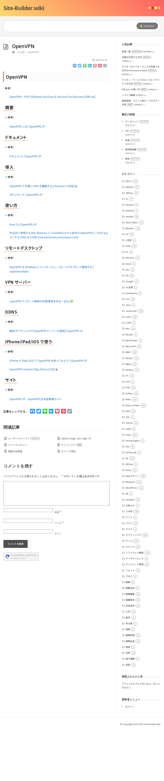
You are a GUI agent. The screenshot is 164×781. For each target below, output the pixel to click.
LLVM (128, 374)
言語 (128, 704)
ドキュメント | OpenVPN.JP (25, 208)
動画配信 (130, 651)
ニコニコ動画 (128, 146)
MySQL (129, 409)
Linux (128, 368)
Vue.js (129, 521)
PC (127, 427)
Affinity (129, 244)
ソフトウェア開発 (135, 604)
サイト (58, 585)
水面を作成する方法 (136, 108)
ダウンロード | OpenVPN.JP (25, 246)
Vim (127, 498)
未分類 (129, 675)
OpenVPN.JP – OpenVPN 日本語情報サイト (35, 450)
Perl (128, 433)
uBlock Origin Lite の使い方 (76, 490)
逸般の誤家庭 (15, 502)
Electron (130, 309)
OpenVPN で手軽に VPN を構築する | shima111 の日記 (43, 237)
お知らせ (130, 557)
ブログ (129, 627)
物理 (128, 681)
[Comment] (56, 545)
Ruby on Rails (132, 457)
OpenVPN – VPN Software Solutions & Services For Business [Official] (52, 148)
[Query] (66, 26)
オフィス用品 (68, 502)
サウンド (130, 598)
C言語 (129, 291)
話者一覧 (132, 103)
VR (127, 510)
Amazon (130, 256)
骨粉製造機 (135, 201)
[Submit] (147, 26)
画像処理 (130, 686)
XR (127, 545)
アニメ (129, 568)
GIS (127, 321)
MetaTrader (132, 392)
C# (127, 285)
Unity (128, 486)
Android (130, 262)
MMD (128, 403)
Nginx (128, 415)
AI (127, 250)
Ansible (129, 268)
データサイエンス (135, 610)
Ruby (128, 450)
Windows (130, 533)
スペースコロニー (17, 496)
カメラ (129, 580)
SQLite (129, 474)
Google (129, 333)
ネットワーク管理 (135, 616)
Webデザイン (132, 527)
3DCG (128, 232)
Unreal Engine (133, 492)
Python (129, 445)
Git (127, 327)
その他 (21, 103)
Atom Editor (132, 274)
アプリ (129, 574)
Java (128, 356)
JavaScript (131, 362)
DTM (128, 297)
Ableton (130, 238)
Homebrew (131, 344)
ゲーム (129, 592)
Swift (128, 480)
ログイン (129, 758)
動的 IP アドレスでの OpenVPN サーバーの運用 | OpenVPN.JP (46, 382)
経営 (128, 698)
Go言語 (129, 339)
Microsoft (131, 397)
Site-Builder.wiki (23, 8)
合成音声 (130, 657)
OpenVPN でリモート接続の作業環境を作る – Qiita (41, 353)
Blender (130, 280)
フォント (130, 622)
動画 (128, 633)
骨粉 (132, 210)
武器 (132, 191)
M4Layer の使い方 (134, 141)
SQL (128, 468)
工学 (128, 663)
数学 (128, 669)
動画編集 (130, 645)
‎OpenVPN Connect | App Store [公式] (33, 421)
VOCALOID (131, 504)
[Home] (13, 103)
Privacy (14, 609)
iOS (127, 350)
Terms (23, 609)
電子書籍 (130, 710)
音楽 (128, 716)
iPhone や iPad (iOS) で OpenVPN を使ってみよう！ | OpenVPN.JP (48, 412)
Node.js (130, 421)
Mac (128, 380)
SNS (128, 462)
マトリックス (71, 496)
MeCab (129, 386)
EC (127, 303)
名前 (58, 563)
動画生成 (130, 639)
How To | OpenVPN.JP (22, 276)
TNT (132, 182)
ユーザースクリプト (24, 490)
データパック (137, 173)
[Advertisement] (82, 62)
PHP (128, 439)
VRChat (129, 515)
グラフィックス (133, 586)
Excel (128, 315)
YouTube (130, 551)
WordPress (131, 539)
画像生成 (130, 692)
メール (59, 574)
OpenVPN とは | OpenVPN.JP (27, 178)
